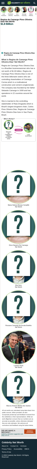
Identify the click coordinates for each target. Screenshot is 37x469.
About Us (5, 446)
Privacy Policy (7, 449)
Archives (23, 446)
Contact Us (14, 446)
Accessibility (18, 449)
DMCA (27, 449)
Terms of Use (6, 452)
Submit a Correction (29, 431)
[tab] (18, 55)
